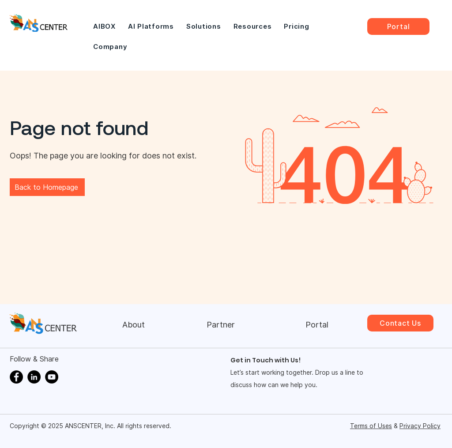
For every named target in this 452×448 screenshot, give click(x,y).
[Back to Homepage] (47, 187)
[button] (150, 26)
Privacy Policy (420, 425)
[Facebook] (16, 377)
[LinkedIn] (34, 377)
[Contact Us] (400, 323)
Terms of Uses (371, 425)
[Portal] (398, 26)
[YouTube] (51, 377)
